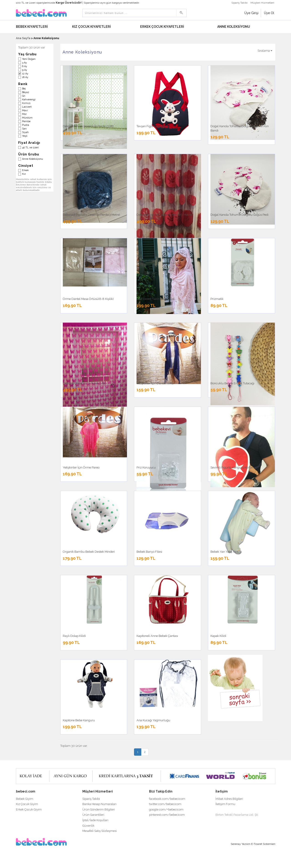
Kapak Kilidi (218, 636)
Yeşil (24, 135)
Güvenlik (88, 825)
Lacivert (27, 106)
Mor (24, 114)
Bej (24, 88)
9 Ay (24, 69)
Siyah (25, 132)
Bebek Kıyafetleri (32, 26)
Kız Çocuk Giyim (27, 804)
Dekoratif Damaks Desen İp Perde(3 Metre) (91, 214)
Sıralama (265, 50)
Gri (23, 95)
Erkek (25, 170)
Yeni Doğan (28, 59)
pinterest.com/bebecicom (167, 814)
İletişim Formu (225, 804)
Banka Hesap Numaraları (99, 804)
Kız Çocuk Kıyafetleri (91, 26)
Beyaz (25, 92)
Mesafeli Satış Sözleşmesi (99, 831)
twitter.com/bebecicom (165, 804)
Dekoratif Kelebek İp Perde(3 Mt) (84, 383)
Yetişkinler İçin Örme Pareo (81, 467)
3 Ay (24, 62)
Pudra (25, 125)
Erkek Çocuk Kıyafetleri (162, 26)
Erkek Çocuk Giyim (29, 809)
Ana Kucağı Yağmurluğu (153, 720)
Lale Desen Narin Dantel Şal (156, 299)
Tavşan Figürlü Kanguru (153, 126)
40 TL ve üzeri (30, 147)
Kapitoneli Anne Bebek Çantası (157, 636)
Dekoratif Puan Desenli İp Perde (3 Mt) (88, 126)
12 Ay (25, 73)
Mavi (25, 110)
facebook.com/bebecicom (167, 798)
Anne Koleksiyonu (234, 26)
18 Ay (25, 77)
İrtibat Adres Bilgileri (229, 798)
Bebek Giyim (24, 798)
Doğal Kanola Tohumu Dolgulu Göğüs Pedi (239, 214)
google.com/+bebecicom (166, 809)
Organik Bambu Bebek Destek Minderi (89, 551)
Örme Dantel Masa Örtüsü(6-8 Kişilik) (88, 299)
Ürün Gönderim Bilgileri (98, 809)
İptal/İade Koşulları (95, 820)
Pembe (26, 121)
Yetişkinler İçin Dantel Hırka (155, 383)
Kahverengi (28, 99)
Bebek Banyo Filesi (149, 551)
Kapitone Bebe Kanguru (79, 720)
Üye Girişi (251, 13)
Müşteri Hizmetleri (262, 2)
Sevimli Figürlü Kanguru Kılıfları (232, 467)
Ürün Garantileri (93, 814)
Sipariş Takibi (239, 2)
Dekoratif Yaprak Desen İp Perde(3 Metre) (164, 214)
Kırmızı (26, 103)
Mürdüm (27, 117)
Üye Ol (269, 13)
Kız (24, 173)
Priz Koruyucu (146, 467)
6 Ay (24, 66)
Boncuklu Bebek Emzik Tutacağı (232, 383)
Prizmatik (216, 299)
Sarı (24, 128)
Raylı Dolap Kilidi (74, 636)
